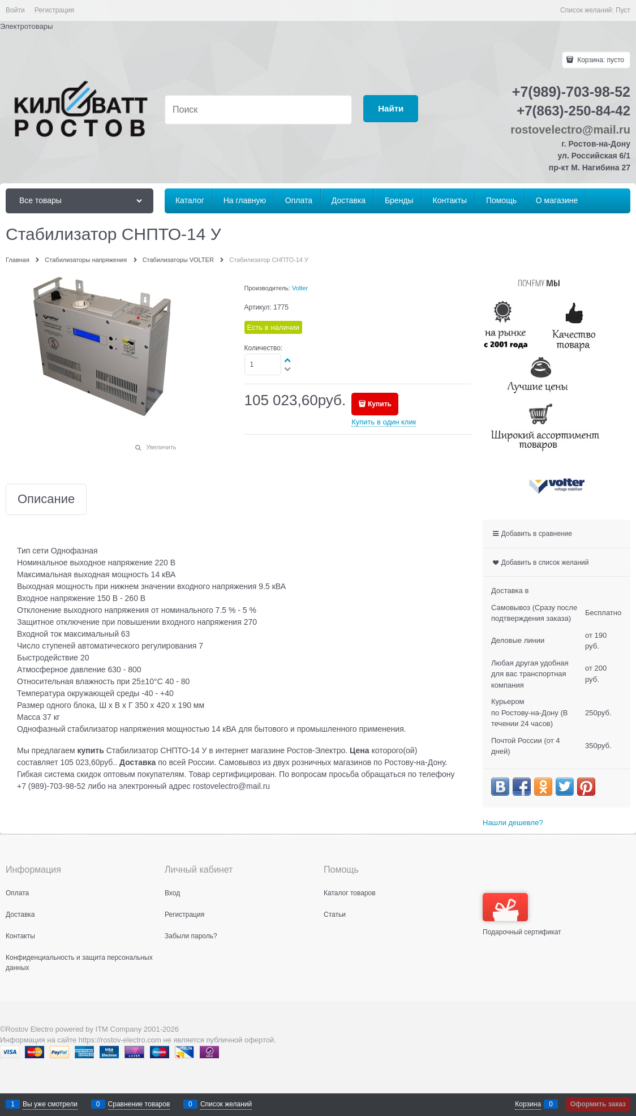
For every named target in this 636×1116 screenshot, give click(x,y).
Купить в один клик (383, 422)
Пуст (623, 10)
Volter (300, 288)
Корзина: (599, 60)
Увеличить (161, 447)
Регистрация (54, 10)
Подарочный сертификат (522, 914)
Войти (15, 10)
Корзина (528, 1104)
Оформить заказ (598, 1104)
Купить (380, 404)
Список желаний (226, 1104)
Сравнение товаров (139, 1104)
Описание (46, 499)
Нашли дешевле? (513, 822)
